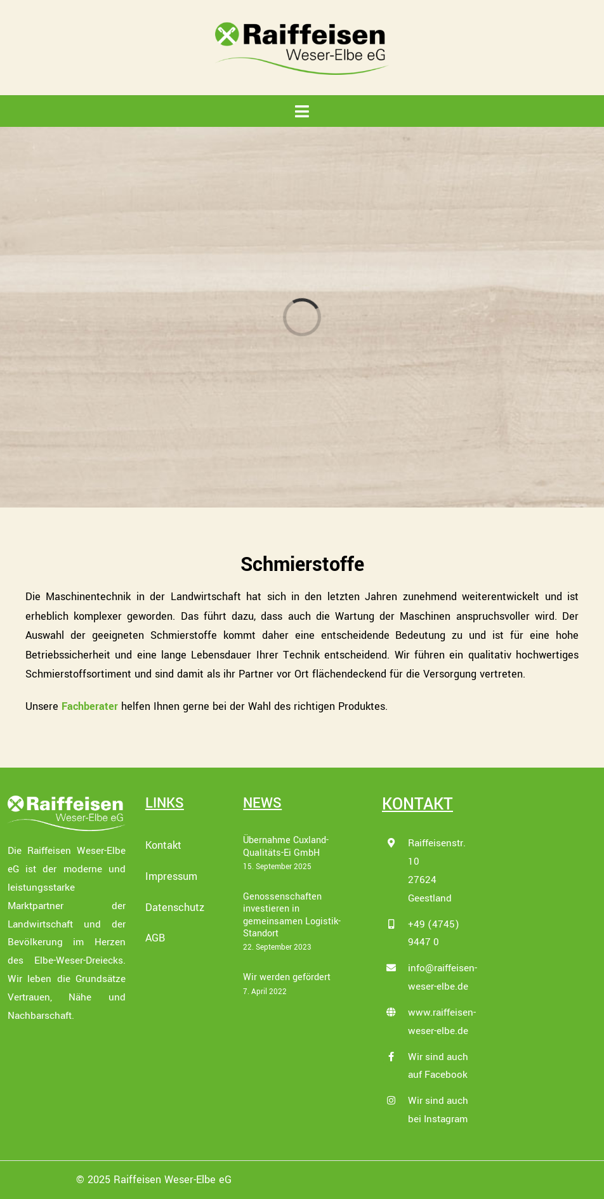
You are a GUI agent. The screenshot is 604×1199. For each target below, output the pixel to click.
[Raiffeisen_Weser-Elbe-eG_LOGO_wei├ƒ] (67, 799)
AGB (155, 938)
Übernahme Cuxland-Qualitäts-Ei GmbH (286, 846)
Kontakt (163, 845)
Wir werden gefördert (287, 977)
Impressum (171, 876)
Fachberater (90, 706)
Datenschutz (174, 907)
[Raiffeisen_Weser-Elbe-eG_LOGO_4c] (302, 25)
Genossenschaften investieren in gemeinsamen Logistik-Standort (292, 915)
